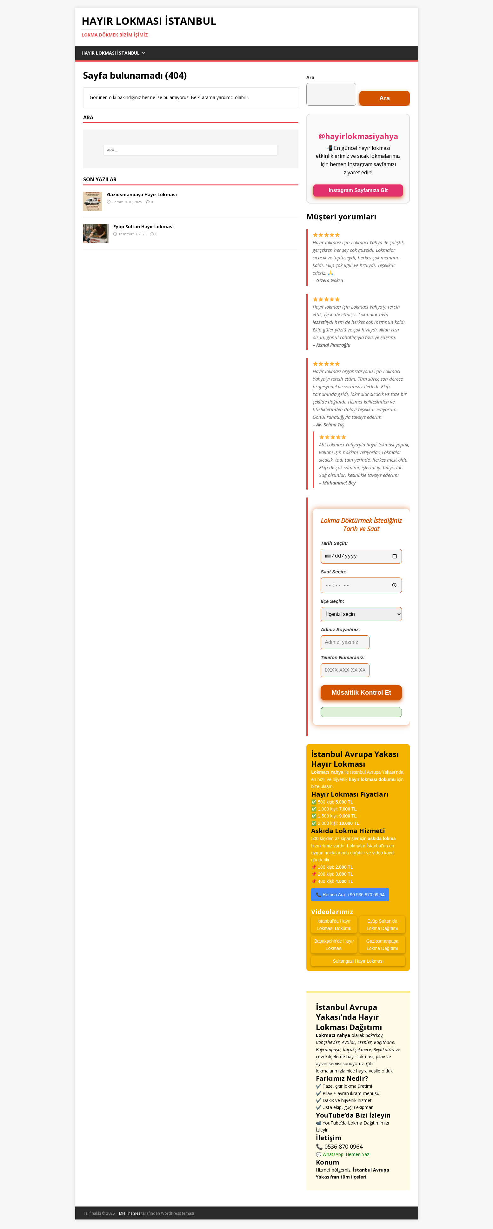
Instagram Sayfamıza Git (358, 190)
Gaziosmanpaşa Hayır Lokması (142, 194)
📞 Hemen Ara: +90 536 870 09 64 (350, 896)
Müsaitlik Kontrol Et (361, 694)
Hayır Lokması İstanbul (111, 53)
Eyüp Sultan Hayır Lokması (143, 227)
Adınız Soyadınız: (340, 631)
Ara (310, 77)
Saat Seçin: (333, 573)
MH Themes (129, 1215)
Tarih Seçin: (334, 543)
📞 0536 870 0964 (339, 1148)
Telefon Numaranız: (343, 659)
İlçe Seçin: (332, 602)
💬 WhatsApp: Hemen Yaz (342, 1156)
